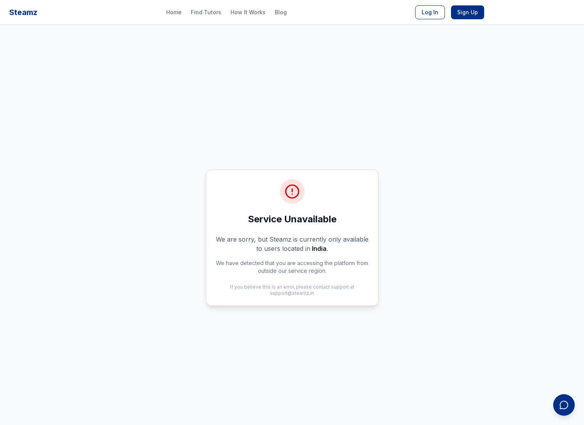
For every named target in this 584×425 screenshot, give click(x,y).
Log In (430, 12)
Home (174, 12)
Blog (281, 12)
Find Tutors (206, 12)
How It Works (248, 12)
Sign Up (467, 12)
